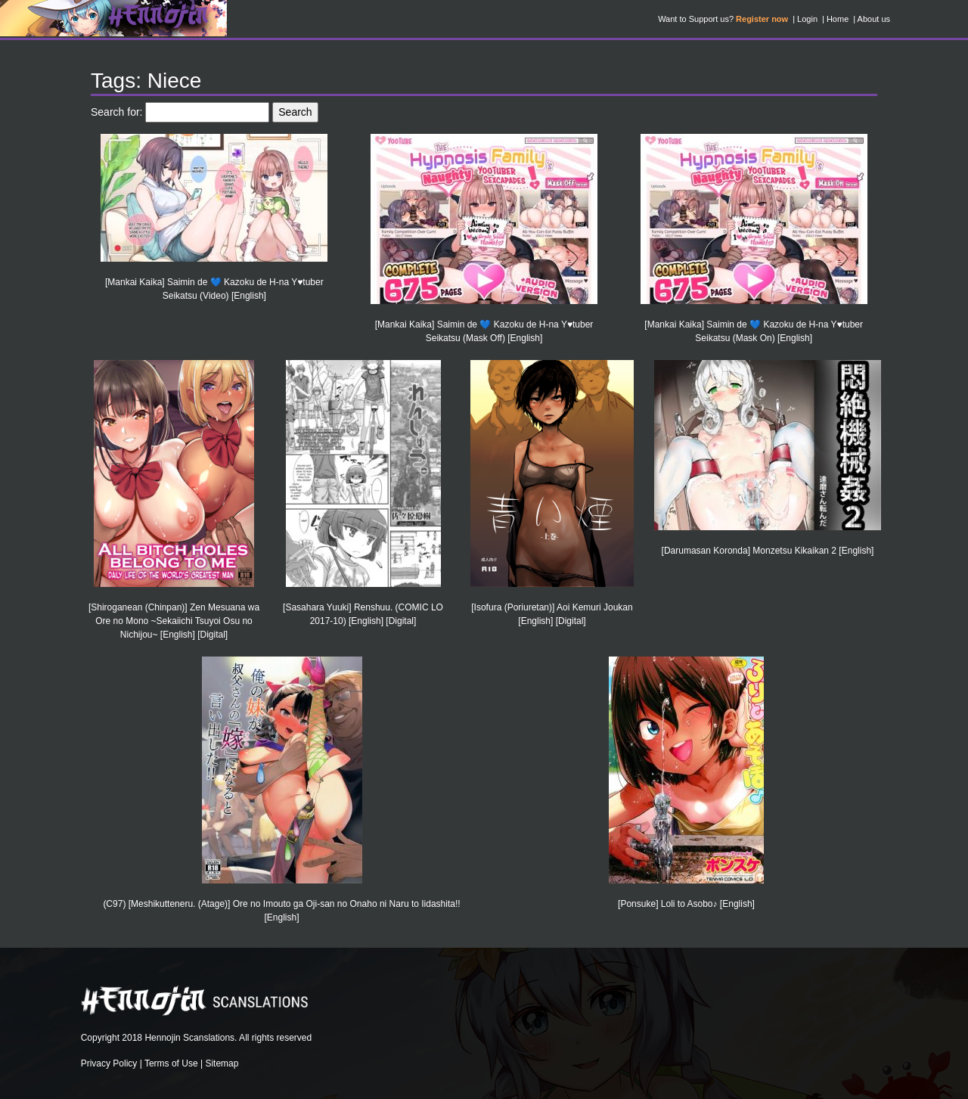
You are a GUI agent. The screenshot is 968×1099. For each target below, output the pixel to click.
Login (807, 18)
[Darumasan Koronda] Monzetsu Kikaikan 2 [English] (768, 550)
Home (838, 18)
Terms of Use (171, 1063)
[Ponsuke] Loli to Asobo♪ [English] (686, 904)
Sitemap (221, 1063)
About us (874, 18)
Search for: (116, 112)
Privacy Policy (109, 1063)
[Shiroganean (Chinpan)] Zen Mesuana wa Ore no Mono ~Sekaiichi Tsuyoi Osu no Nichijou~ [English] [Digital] (173, 621)
